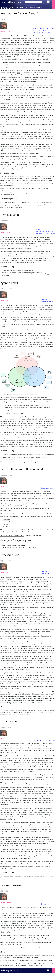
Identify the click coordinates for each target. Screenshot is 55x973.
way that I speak (9, 626)
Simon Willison (19, 394)
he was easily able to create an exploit (28, 462)
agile (39, 230)
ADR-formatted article (44, 176)
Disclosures (44, 972)
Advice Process (26, 144)
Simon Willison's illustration (15, 413)
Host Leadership (10, 214)
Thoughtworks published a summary (12, 535)
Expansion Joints (11, 721)
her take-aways (20, 545)
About (26, 7)
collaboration (40, 30)
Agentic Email (9, 283)
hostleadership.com (14, 272)
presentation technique (45, 740)
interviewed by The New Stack (26, 547)
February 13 (6, 524)
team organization (45, 232)
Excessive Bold (9, 555)
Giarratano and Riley (38, 646)
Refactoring (4, 7)
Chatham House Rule (28, 530)
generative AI (47, 302)
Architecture (19, 7)
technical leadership (46, 234)
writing (45, 574)
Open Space (22, 508)
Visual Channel (37, 777)
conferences (47, 488)
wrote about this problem (15, 454)
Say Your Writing (11, 885)
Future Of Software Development (21, 469)
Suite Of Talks (20, 846)
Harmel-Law (39, 188)
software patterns (38, 182)
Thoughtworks (35, 7)
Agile (11, 7)
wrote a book (25, 270)
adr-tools (2, 193)
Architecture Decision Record (19, 13)
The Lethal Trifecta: (27, 342)
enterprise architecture (44, 28)
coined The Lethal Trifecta (41, 454)
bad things (46, 300)
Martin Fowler (5, 31)
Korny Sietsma (34, 394)
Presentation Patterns (6, 878)
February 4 (6, 519)
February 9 (6, 522)
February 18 (6, 526)
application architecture (44, 32)
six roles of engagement (46, 274)
